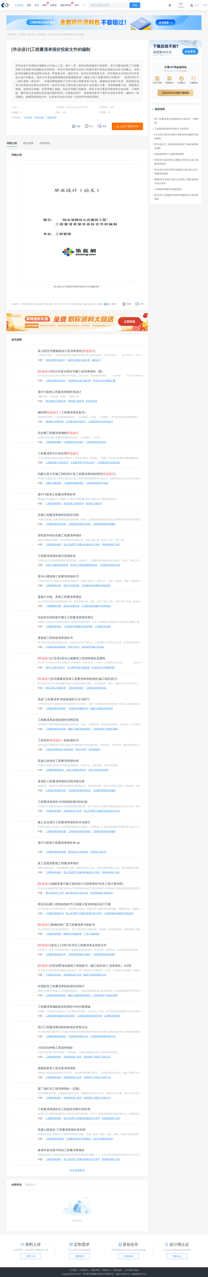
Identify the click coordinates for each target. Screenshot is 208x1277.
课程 (44, 4)
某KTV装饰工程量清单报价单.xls (59, 842)
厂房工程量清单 (91, 934)
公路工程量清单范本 (76, 770)
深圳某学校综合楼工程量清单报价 (60, 535)
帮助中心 (106, 1270)
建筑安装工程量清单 (56, 688)
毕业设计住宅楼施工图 (104, 380)
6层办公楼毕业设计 (55, 667)
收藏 (126, 304)
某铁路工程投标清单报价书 (55, 637)
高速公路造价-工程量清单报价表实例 (61, 1129)
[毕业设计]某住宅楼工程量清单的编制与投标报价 (175, 136)
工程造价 (22, 34)
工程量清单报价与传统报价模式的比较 (62, 801)
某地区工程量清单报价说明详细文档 (61, 781)
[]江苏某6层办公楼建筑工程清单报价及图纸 (71, 658)
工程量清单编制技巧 (78, 708)
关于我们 (73, 1270)
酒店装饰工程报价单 (56, 401)
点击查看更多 (77, 1170)
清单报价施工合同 (111, 544)
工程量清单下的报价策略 (105, 729)
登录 (194, 5)
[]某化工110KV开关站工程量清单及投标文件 (72, 945)
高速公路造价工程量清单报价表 (58, 760)
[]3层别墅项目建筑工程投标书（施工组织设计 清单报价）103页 (84, 965)
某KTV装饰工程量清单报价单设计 (59, 392)
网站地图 (118, 1270)
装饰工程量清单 (71, 585)
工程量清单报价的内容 (79, 524)
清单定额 (31, 34)
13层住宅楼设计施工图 (78, 360)
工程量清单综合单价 (96, 442)
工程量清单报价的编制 (104, 524)
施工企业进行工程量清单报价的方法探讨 (64, 822)
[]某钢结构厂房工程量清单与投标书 (66, 924)
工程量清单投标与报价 (97, 483)
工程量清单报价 (53, 503)
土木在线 (18, 5)
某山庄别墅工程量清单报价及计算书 (81, 544)
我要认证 (177, 1256)
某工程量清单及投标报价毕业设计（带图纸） (175, 121)
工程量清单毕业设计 (76, 421)
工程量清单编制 (53, 442)
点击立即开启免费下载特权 (175, 93)
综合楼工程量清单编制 (58, 433)
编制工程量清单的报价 (101, 708)
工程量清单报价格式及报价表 (57, 556)
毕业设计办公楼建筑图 (103, 667)
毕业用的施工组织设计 (101, 893)
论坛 (36, 5)
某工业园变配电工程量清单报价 (58, 863)
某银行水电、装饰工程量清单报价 (60, 596)
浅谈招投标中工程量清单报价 (168, 154)
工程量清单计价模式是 (108, 462)
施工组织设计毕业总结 (77, 893)
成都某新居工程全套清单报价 (57, 1068)
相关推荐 (16, 339)
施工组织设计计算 (55, 893)
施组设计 (96, 360)
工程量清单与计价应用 (58, 453)
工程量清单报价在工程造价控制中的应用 (64, 1109)
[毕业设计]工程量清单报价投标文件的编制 (66, 34)
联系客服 (128, 1256)
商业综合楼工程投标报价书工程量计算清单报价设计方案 (74, 904)
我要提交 (79, 1256)
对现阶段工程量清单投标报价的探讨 (61, 986)
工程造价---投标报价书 (58, 740)
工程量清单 (41, 34)
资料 (29, 5)
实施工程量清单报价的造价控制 (58, 515)
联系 (106, 304)
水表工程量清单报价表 (57, 565)
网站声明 (95, 1270)
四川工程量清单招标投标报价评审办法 (62, 1027)
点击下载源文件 (129, 126)
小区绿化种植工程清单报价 (55, 1047)
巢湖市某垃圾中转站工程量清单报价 (61, 1150)
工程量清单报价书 (55, 913)
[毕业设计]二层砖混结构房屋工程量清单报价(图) (175, 146)
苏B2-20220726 (123, 1274)
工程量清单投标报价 (73, 483)
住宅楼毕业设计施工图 (79, 380)
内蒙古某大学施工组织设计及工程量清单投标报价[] (76, 474)
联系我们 (84, 1270)
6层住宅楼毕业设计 (55, 360)
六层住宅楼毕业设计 (56, 380)
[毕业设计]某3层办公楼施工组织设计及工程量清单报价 (175, 162)
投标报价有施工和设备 (92, 647)
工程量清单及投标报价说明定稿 (58, 719)
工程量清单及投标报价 (104, 954)
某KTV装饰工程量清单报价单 (57, 494)
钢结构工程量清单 (55, 421)
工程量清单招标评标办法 (102, 1036)
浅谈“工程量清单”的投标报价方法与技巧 (63, 699)
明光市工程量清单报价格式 (84, 565)
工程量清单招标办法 (78, 1036)
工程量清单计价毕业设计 (100, 421)
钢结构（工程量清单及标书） (62, 412)
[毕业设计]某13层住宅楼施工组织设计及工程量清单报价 (175, 171)
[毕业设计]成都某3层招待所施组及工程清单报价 (175, 197)
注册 (203, 5)
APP (77, 5)
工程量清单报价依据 (56, 524)
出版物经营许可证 (138, 1274)
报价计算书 (73, 647)
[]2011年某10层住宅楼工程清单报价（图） (71, 371)
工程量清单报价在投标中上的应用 (170, 128)
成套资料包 (65, 4)
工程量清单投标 (103, 626)
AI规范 (53, 5)
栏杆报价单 (91, 401)
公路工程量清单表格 (98, 770)
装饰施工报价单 (76, 401)
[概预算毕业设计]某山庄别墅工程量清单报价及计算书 (175, 181)
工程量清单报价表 (55, 770)
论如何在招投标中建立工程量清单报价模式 (65, 617)
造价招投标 (94, 749)
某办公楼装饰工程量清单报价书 (58, 576)
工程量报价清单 (53, 585)
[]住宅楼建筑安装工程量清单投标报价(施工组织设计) (77, 678)
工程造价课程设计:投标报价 (59, 749)
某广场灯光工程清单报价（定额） (60, 1088)
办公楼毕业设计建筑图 (78, 667)
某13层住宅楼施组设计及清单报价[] (66, 351)
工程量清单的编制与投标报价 (96, 585)
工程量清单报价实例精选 (78, 1138)
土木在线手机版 (131, 1270)
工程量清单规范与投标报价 (167, 189)
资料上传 (30, 1256)
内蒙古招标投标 (53, 483)
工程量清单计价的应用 (57, 462)
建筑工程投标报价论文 (95, 975)
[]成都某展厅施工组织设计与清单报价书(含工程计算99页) (81, 883)
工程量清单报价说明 (56, 790)
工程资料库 (11, 34)
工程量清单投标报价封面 (89, 1016)
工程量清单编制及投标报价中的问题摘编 (64, 1006)
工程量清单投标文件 (56, 954)
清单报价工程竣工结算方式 (97, 1056)
